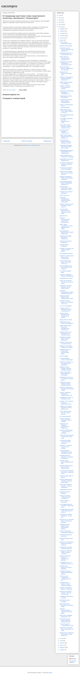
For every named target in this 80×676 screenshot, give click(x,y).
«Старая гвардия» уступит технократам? (66, 359)
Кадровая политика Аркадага (65, 492)
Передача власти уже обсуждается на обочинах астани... (65, 333)
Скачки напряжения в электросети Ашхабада (67, 156)
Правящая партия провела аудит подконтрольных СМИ (66, 297)
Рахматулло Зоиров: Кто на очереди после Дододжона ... (66, 363)
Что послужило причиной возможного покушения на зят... (67, 472)
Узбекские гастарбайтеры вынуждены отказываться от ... (67, 92)
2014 (60, 24)
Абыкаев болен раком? (66, 45)
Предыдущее (48, 141)
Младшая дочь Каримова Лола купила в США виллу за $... (66, 634)
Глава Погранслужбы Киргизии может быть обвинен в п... (66, 136)
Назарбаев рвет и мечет (66, 278)
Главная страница (26, 141)
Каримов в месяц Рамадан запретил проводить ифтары (65, 368)
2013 (60, 26)
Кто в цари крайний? (65, 416)
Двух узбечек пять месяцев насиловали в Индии (66, 605)
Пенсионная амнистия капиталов (66, 535)
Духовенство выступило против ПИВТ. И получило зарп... (66, 467)
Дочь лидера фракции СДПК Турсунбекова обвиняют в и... (66, 183)
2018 (60, 15)
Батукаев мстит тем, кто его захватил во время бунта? (66, 379)
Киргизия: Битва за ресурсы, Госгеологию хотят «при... (66, 302)
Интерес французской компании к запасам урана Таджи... (66, 481)
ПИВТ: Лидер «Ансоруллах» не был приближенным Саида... (66, 226)
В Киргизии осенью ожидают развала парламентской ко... (66, 384)
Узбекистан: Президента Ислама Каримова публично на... (66, 78)
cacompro (9, 6)
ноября (62, 31)
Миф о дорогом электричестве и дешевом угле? (65, 58)
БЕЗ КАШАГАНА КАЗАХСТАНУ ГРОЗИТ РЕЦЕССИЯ (66, 232)
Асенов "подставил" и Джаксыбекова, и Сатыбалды (65, 373)
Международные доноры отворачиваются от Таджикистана (66, 152)
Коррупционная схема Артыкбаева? (66, 96)
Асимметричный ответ (66, 489)
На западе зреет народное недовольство (64, 131)
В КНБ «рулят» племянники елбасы (66, 42)
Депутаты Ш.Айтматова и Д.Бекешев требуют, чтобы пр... (66, 543)
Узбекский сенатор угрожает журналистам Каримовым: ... (66, 49)
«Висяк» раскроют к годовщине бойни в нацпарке (65, 420)
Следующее (6, 141)
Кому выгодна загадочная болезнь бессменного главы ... (66, 188)
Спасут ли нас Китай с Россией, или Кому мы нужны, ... (66, 282)
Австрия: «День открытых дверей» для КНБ (66, 462)
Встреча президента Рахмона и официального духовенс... (65, 558)
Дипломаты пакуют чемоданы (65, 600)
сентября (62, 35)
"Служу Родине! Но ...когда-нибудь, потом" (66, 624)
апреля (62, 643)
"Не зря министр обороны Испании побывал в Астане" (65, 142)
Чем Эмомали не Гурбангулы (64, 245)
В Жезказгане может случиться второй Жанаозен (65, 442)
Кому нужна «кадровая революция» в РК (66, 616)
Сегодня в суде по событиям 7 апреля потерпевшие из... (66, 310)
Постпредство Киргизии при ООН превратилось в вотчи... (66, 120)
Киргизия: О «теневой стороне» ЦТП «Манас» (66, 447)
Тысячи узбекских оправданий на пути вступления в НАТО (66, 452)
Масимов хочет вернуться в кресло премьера (66, 567)
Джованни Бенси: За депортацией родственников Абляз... (65, 351)
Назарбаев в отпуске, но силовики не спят (66, 398)
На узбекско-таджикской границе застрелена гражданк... (66, 164)
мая (61, 640)
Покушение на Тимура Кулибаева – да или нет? (66, 516)
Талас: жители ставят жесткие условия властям (65, 413)
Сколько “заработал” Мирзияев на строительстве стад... (66, 394)
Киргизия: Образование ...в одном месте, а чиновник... (66, 431)
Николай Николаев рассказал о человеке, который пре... (66, 457)
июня (61, 638)
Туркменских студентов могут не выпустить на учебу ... (66, 629)
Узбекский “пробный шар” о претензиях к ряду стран (67, 437)
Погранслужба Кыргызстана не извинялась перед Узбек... (65, 211)
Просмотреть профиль (72, 661)
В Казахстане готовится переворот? (66, 192)
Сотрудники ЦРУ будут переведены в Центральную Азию (66, 63)
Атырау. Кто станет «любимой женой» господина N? (65, 497)
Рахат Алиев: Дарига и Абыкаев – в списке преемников (66, 486)
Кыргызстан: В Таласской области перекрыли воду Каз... (67, 521)
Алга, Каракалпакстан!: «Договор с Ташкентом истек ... (66, 506)
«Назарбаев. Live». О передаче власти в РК (66, 563)
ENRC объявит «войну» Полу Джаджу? (66, 83)
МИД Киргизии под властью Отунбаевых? (66, 322)
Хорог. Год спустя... (65, 195)
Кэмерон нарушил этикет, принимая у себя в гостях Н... (67, 205)
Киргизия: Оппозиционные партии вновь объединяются (65, 220)
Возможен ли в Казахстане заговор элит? (66, 73)
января (62, 649)
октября (62, 33)
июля (61, 40)
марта (62, 645)
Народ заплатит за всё (66, 319)
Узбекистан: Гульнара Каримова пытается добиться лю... (66, 408)
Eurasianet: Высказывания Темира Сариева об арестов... (66, 292)
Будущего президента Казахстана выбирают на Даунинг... (66, 178)
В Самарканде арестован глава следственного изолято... (67, 511)
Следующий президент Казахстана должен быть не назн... (66, 147)
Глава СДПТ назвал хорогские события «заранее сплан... (65, 126)
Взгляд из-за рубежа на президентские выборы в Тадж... (67, 389)
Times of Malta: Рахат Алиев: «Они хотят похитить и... (65, 262)
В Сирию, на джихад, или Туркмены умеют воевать (66, 250)
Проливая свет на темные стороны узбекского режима (65, 584)
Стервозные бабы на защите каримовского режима (66, 572)
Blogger (50, 672)
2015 (60, 22)
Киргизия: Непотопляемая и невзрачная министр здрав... (66, 611)
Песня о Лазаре (64, 356)
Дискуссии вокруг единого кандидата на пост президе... (66, 68)
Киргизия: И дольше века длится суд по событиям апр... (66, 257)
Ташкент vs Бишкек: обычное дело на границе (65, 87)
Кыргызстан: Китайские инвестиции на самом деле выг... (66, 173)
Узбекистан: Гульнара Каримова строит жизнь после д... (65, 287)
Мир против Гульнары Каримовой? (66, 241)
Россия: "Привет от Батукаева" (65, 501)
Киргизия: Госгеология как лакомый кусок (66, 343)
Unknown (73, 658)
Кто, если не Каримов (65, 306)
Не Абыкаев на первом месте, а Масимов (66, 168)
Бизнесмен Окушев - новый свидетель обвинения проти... (65, 620)
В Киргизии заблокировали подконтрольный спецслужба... (65, 200)
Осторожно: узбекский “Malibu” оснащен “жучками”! (66, 552)
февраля (62, 647)
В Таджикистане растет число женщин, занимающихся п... (66, 101)
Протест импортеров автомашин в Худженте (67, 531)
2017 (60, 17)
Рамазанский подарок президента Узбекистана (66, 237)
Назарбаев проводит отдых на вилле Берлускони (65, 339)
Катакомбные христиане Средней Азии (66, 159)
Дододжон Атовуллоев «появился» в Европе (66, 346)
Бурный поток (63, 215)
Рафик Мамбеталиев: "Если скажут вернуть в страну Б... (66, 111)
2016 (60, 20)
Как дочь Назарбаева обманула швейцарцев (66, 275)
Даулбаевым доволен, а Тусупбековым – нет (66, 53)
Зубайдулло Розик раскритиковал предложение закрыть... (65, 526)
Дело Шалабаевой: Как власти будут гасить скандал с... (66, 267)
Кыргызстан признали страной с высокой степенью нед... (66, 593)
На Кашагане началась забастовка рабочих (66, 547)
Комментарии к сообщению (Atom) (31, 145)
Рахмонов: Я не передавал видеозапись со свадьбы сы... (65, 426)
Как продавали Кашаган (66, 253)
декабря (62, 28)
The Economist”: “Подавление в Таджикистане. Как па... (65, 578)
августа (62, 38)
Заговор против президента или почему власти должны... (65, 315)
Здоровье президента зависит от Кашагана (66, 588)
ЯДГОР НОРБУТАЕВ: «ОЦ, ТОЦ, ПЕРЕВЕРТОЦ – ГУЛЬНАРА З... (65, 328)
